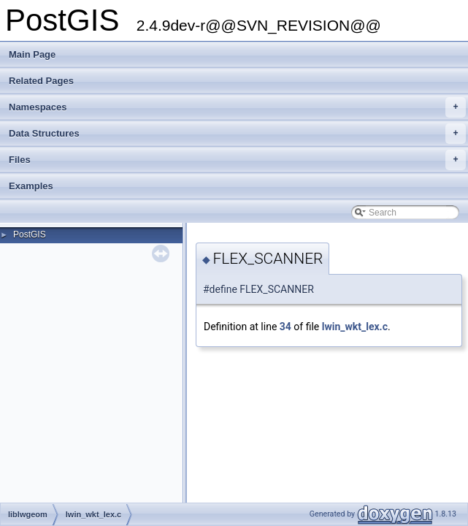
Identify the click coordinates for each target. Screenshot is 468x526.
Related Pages (41, 80)
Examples (31, 185)
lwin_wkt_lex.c (355, 326)
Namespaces (237, 107)
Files (237, 160)
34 (285, 326)
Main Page (32, 54)
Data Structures (237, 133)
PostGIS (29, 234)
